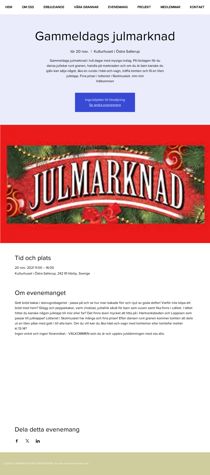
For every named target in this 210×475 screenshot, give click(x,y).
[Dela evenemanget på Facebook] (17, 441)
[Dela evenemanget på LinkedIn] (38, 441)
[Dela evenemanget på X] (27, 441)
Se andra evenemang (105, 105)
